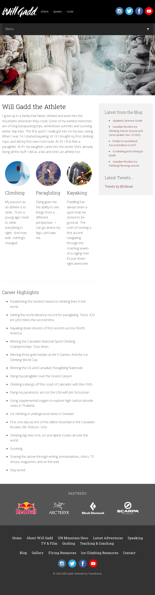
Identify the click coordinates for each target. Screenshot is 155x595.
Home (17, 538)
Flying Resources (62, 553)
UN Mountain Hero (73, 538)
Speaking (135, 538)
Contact (129, 553)
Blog (23, 553)
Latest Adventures (108, 538)
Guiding (68, 543)
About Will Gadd (40, 538)
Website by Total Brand (87, 573)
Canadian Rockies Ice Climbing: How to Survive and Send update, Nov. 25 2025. (126, 131)
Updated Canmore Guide (127, 120)
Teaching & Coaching (97, 543)
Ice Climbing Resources (99, 553)
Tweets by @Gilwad (119, 186)
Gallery (38, 553)
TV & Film (49, 543)
